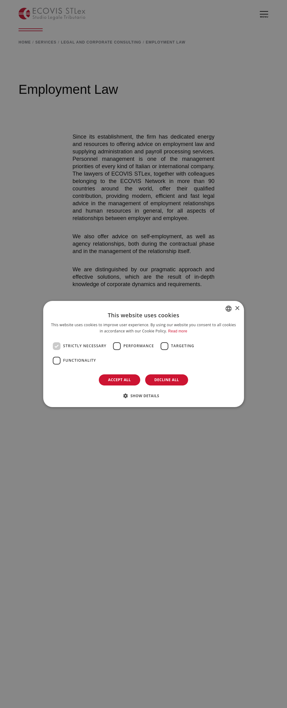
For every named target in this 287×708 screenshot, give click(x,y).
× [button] (237, 308)
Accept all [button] (119, 379)
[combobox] (229, 309)
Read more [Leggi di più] (177, 331)
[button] (143, 395)
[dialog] (143, 354)
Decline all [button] (166, 379)
